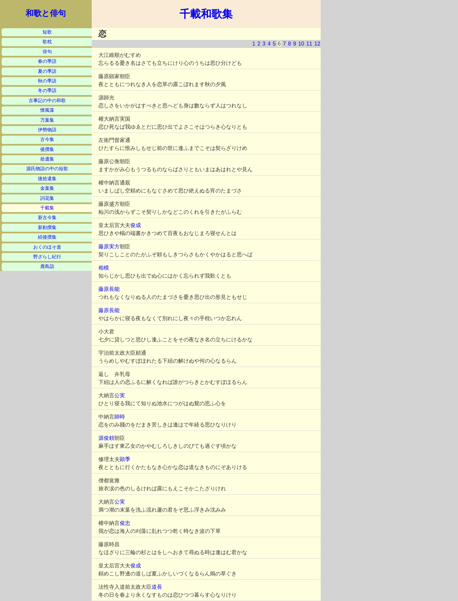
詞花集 (47, 198)
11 (309, 44)
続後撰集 (47, 237)
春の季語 (47, 61)
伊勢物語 (47, 129)
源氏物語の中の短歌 (47, 168)
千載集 (47, 207)
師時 (119, 417)
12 (317, 44)
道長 (157, 587)
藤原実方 (109, 246)
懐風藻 (47, 110)
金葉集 (47, 188)
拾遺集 (47, 159)
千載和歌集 (206, 14)
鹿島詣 (47, 266)
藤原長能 (109, 289)
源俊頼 (106, 438)
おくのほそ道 (47, 247)
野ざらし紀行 (47, 256)
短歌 (47, 32)
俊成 (135, 225)
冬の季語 (47, 90)
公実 (119, 395)
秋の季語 (47, 80)
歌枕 (47, 41)
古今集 (47, 139)
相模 (103, 268)
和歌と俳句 (46, 13)
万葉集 (47, 120)
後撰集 (47, 149)
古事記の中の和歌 (47, 100)
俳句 (47, 51)
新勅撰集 (47, 227)
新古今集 (47, 217)
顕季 (125, 459)
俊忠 (125, 523)
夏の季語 (47, 71)
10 (301, 44)
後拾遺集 (47, 178)
